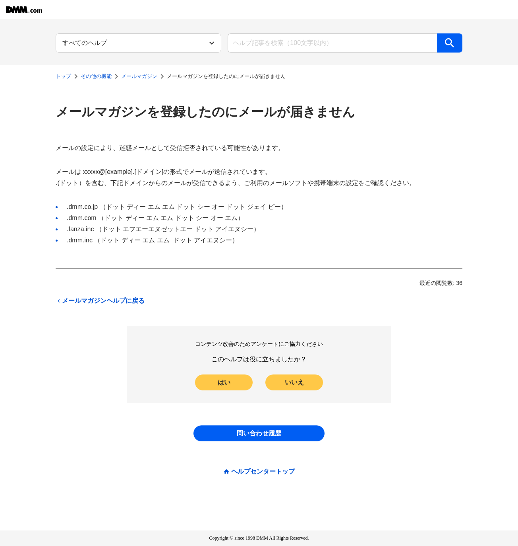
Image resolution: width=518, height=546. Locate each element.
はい (224, 382)
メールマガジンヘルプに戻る (100, 301)
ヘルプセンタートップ (263, 471)
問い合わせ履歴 (259, 433)
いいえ (294, 382)
